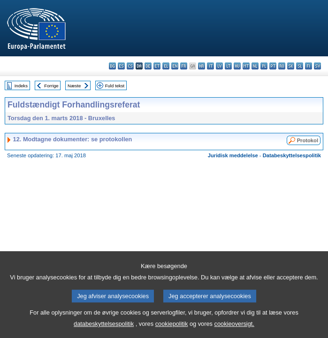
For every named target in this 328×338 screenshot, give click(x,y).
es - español (121, 65)
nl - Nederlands (255, 65)
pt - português (272, 65)
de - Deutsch (148, 65)
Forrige (51, 85)
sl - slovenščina (299, 65)
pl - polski (263, 65)
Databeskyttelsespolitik (292, 155)
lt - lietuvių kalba (228, 65)
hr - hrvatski (201, 65)
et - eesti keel (156, 65)
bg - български (112, 65)
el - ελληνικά (165, 65)
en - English (174, 65)
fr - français (183, 65)
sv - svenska (317, 65)
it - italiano (210, 65)
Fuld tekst (115, 85)
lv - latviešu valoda (219, 65)
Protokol (307, 140)
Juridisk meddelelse (233, 155)
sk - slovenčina (290, 65)
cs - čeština (130, 65)
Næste (74, 85)
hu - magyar (237, 65)
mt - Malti (246, 65)
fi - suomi (308, 65)
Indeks (21, 85)
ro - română (281, 65)
